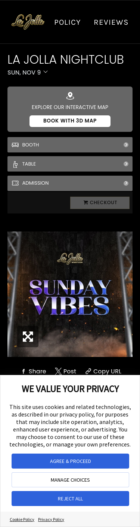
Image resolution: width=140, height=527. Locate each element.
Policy (67, 22)
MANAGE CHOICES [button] (70, 479)
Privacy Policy (51, 519)
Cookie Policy (22, 519)
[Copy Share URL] (102, 371)
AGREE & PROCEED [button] (70, 461)
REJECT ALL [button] (70, 498)
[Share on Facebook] (32, 371)
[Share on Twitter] (64, 371)
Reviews (111, 22)
